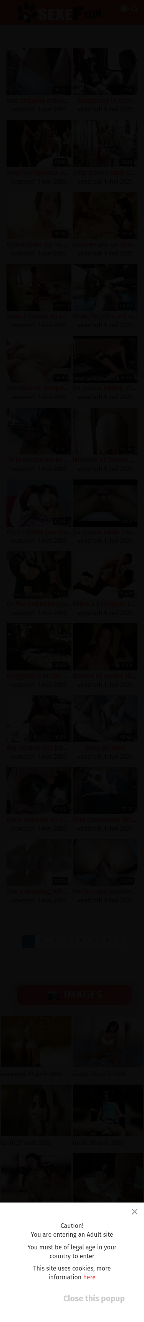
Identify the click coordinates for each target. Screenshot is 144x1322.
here (89, 1277)
